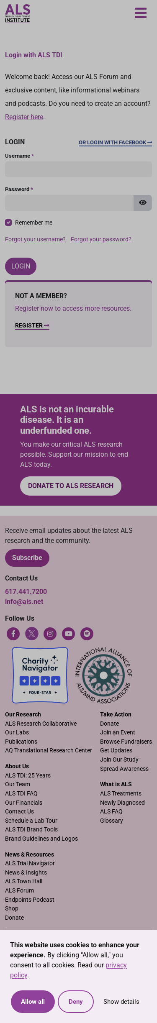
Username (19, 156)
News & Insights (26, 872)
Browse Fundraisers (126, 741)
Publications (21, 741)
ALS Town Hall (23, 881)
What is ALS (116, 784)
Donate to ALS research (70, 486)
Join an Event (117, 732)
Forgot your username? (35, 239)
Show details (121, 1001)
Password (19, 189)
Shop (11, 908)
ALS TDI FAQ (21, 793)
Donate (109, 723)
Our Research (23, 714)
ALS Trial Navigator (30, 863)
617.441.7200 (26, 592)
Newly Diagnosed (122, 802)
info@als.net (24, 602)
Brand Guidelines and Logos (41, 838)
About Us (17, 766)
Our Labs (17, 732)
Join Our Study (119, 759)
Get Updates (116, 750)
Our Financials (23, 802)
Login (20, 266)
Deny (76, 1001)
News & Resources (29, 854)
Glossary (111, 820)
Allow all (33, 1001)
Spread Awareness (124, 768)
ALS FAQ (111, 811)
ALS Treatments (121, 793)
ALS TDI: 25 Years (28, 775)
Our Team (17, 784)
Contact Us (19, 811)
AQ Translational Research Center (48, 750)
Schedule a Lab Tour (31, 820)
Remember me (33, 222)
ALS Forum (19, 890)
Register (32, 325)
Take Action (115, 714)
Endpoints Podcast (29, 899)
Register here (24, 117)
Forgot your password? (101, 239)
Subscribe (27, 558)
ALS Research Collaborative (41, 723)
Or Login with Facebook (115, 142)
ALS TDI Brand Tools (31, 829)
